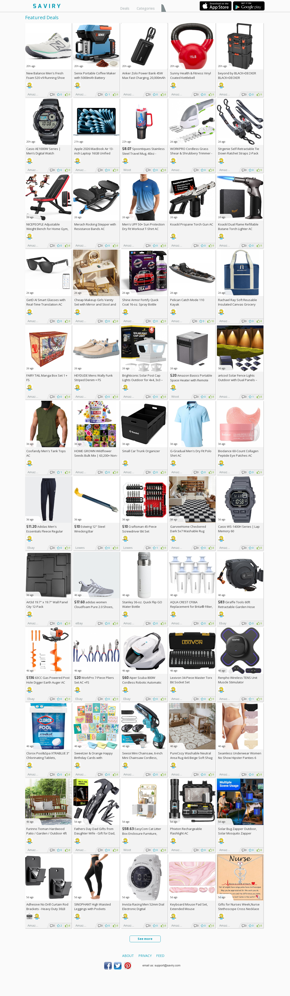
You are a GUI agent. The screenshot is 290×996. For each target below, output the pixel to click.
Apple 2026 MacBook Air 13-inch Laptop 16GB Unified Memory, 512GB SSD (93, 153)
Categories (146, 8)
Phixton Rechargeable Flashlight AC (186, 831)
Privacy (145, 955)
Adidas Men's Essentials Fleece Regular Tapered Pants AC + (44, 531)
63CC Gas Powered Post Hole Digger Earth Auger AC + (48, 682)
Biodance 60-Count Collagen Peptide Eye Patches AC (238, 453)
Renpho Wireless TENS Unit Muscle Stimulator (237, 680)
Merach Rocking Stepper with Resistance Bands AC (95, 226)
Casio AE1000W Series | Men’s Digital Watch (43, 151)
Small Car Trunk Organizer (141, 451)
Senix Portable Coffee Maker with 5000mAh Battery (95, 75)
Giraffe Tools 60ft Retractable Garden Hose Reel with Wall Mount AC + (238, 606)
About (128, 955)
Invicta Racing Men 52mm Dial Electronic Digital (143, 906)
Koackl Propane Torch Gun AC (191, 224)
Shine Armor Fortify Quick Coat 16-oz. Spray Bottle (140, 302)
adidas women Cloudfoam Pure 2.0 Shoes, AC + (93, 606)
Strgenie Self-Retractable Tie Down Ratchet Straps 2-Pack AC (238, 153)
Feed (160, 955)
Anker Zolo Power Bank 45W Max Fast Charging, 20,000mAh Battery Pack (143, 77)
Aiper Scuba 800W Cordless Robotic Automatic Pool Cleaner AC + (141, 682)
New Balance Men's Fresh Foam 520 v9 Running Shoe (45, 75)
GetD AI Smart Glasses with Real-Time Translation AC (45, 302)
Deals (124, 8)
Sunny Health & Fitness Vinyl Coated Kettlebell (190, 75)
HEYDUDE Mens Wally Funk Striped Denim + (93, 377)
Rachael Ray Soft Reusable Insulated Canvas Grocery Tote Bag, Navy (237, 304)
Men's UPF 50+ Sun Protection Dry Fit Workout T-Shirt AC (143, 226)
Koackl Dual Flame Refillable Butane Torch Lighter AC (238, 226)
